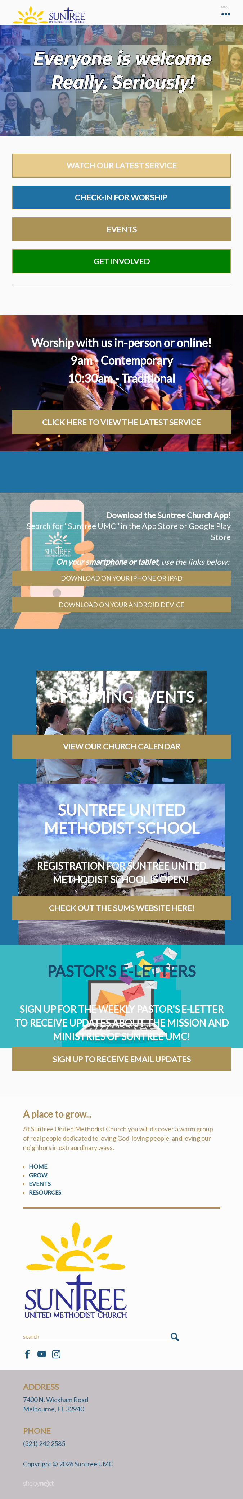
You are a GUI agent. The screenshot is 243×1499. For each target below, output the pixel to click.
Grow (38, 1175)
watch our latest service (122, 165)
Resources (45, 1192)
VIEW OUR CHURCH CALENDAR (121, 746)
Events (122, 229)
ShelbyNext (38, 1484)
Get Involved (122, 261)
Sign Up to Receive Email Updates (122, 1059)
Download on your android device (121, 605)
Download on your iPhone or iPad (122, 578)
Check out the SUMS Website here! (121, 908)
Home (38, 1166)
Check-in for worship (121, 197)
